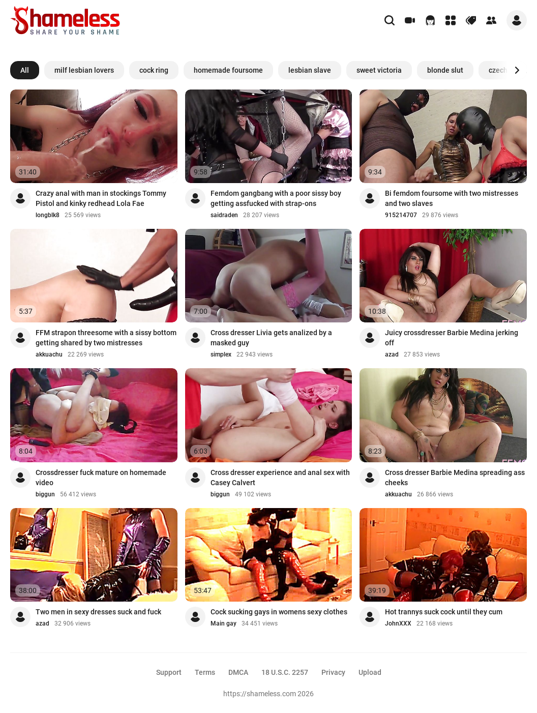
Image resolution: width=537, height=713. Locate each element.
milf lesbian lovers (84, 70)
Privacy (333, 672)
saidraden (224, 215)
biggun (45, 494)
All (24, 70)
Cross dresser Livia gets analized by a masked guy (271, 338)
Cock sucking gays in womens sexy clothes (279, 612)
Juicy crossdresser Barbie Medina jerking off (451, 338)
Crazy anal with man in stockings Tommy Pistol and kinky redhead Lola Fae (101, 198)
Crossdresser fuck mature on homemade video (101, 477)
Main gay (223, 623)
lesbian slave (309, 70)
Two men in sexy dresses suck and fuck (98, 612)
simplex (221, 354)
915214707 (401, 215)
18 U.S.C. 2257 (284, 672)
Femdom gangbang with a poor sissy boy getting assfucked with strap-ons (276, 198)
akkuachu (49, 354)
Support (169, 672)
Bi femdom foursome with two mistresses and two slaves (451, 198)
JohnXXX (398, 623)
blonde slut (445, 70)
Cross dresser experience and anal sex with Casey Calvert (280, 477)
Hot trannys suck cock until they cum (443, 612)
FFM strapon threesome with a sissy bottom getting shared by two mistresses (106, 338)
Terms (205, 672)
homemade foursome (228, 70)
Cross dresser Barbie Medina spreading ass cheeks (455, 477)
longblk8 (47, 215)
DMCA (238, 672)
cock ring (153, 70)
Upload (370, 672)
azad (392, 354)
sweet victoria (379, 70)
